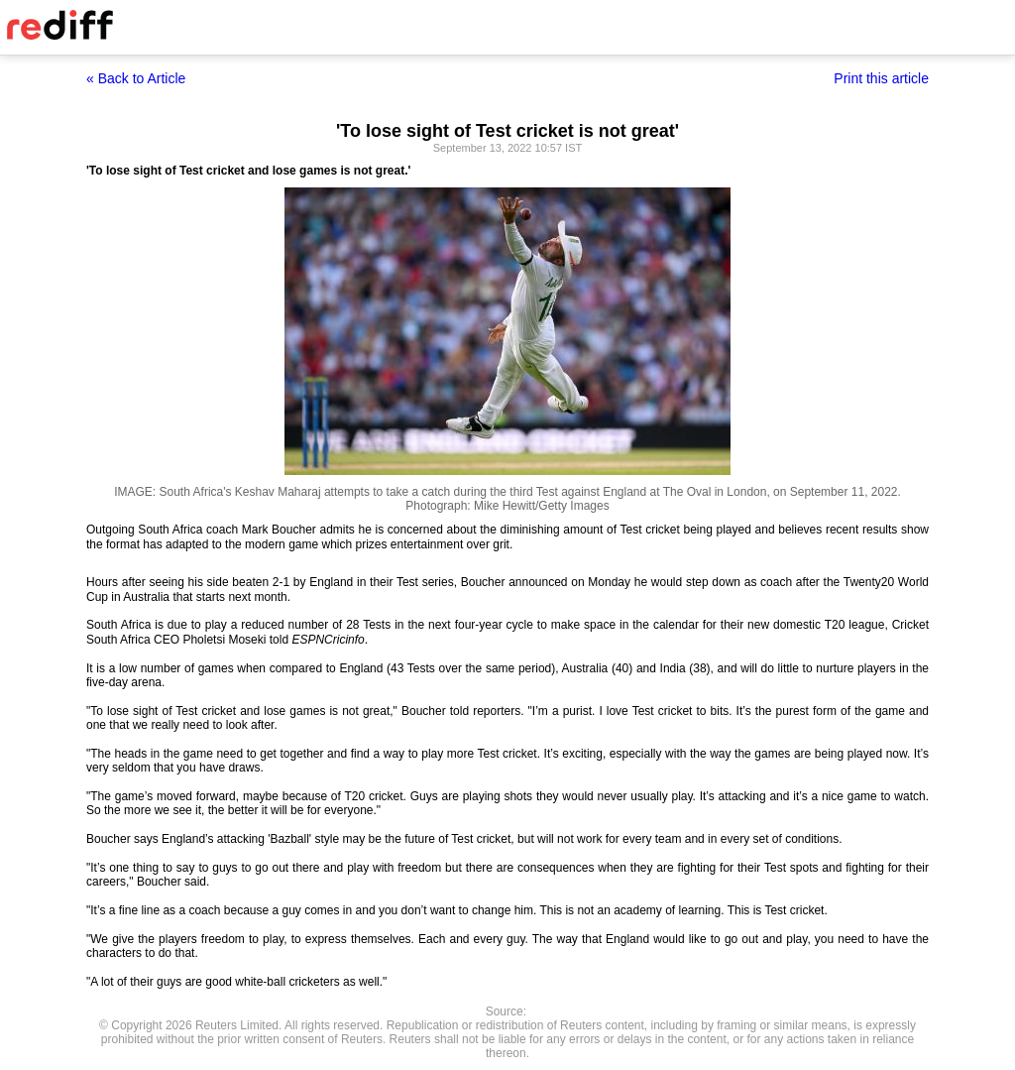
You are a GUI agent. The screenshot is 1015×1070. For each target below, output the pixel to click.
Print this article (881, 78)
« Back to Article (135, 78)
